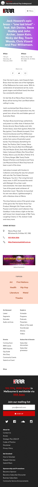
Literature (14, 292)
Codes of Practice (9, 442)
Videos (22, 334)
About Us (6, 430)
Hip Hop (24, 287)
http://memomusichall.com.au (19, 242)
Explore (23, 310)
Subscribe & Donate (27, 339)
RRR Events (7, 346)
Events (5, 339)
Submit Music (7, 463)
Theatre (19, 298)
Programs (23, 316)
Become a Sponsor (9, 472)
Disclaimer (6, 445)
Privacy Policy (8, 448)
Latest (5, 313)
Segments (6, 316)
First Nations (22, 282)
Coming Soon (8, 343)
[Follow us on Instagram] (31, 421)
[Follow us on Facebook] (14, 421)
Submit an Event (8, 360)
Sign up (19, 414)
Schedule (23, 313)
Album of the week (26, 325)
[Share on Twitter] (19, 73)
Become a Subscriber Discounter (14, 475)
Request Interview (9, 460)
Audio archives (8, 322)
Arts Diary (6, 354)
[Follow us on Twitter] (6, 421)
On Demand (7, 310)
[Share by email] (25, 73)
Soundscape (24, 328)
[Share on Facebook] (12, 73)
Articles (22, 331)
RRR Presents (7, 349)
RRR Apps (19, 394)
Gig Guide (6, 352)
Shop (5, 369)
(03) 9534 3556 (13, 237)
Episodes (6, 319)
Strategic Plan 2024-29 (11, 439)
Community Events (9, 357)
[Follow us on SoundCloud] (23, 422)
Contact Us (7, 433)
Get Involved (7, 454)
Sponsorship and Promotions (13, 468)
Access (5, 436)
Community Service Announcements (15, 481)
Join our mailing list (19, 401)
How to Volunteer (9, 457)
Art (11, 282)
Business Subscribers (10, 478)
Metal (25, 292)
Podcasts (23, 319)
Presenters (23, 322)
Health (13, 287)
